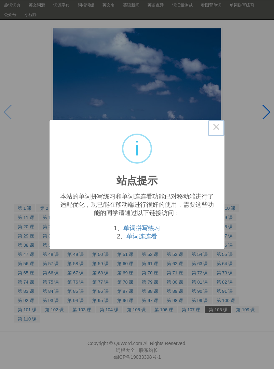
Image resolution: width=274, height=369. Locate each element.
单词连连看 (141, 236)
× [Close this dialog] (216, 128)
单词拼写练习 (141, 228)
